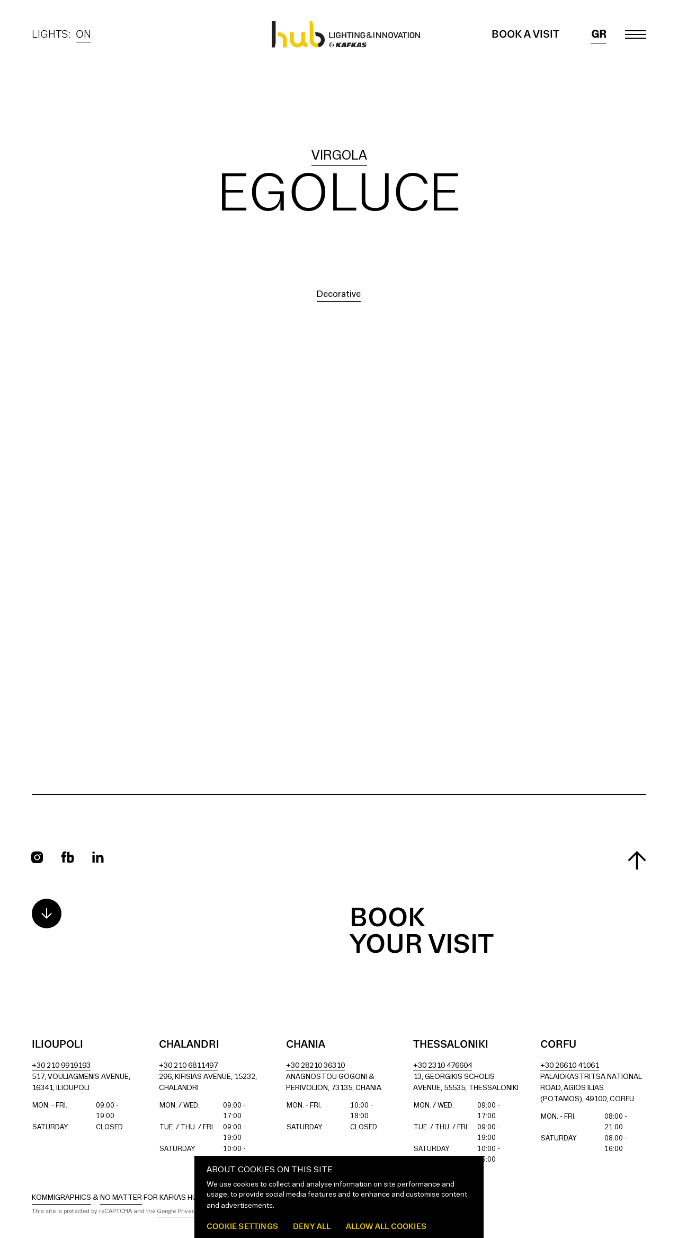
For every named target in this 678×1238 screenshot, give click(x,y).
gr (598, 34)
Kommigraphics (61, 1198)
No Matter (121, 1198)
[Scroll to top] (637, 860)
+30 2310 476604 (442, 1066)
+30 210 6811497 (188, 1066)
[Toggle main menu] (635, 34)
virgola (339, 156)
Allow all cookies (386, 1226)
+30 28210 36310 (315, 1066)
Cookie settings (242, 1226)
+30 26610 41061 (569, 1066)
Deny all (312, 1226)
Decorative (339, 294)
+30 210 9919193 (61, 1066)
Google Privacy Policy (186, 1211)
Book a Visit (525, 34)
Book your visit (422, 932)
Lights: (61, 34)
